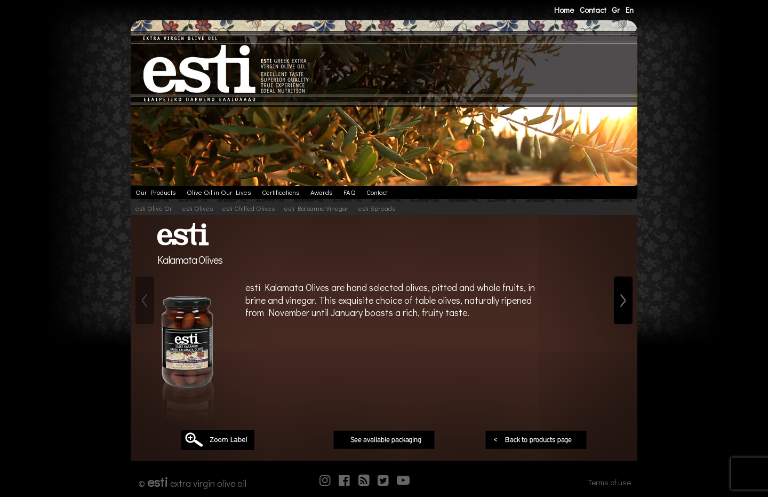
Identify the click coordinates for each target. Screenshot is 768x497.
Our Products (155, 192)
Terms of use (609, 482)
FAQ (349, 192)
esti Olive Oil (154, 208)
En (630, 9)
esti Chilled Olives (248, 208)
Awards (321, 192)
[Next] (623, 301)
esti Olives (197, 208)
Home (564, 9)
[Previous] (145, 301)
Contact (593, 9)
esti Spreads (376, 208)
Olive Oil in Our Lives (219, 192)
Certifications (280, 192)
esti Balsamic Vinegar (316, 208)
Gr (616, 9)
